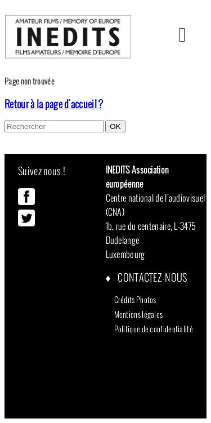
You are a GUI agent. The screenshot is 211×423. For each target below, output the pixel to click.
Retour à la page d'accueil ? (54, 104)
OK (115, 126)
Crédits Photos (135, 299)
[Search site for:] (54, 126)
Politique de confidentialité (153, 329)
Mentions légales (138, 314)
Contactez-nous (151, 277)
